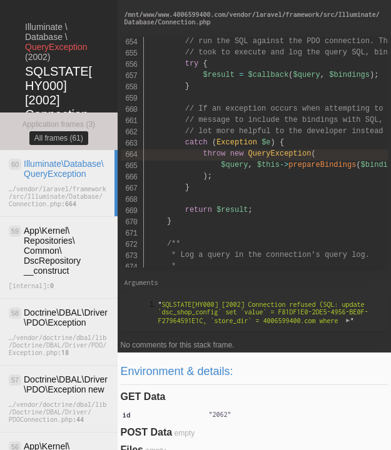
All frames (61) (58, 138)
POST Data (147, 432)
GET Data (143, 396)
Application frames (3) (58, 124)
